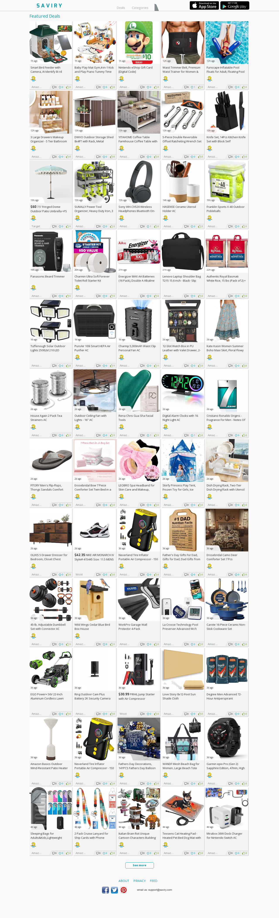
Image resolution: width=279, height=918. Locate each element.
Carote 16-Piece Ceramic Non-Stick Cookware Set (226, 627)
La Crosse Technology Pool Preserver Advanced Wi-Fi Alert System (180, 629)
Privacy (139, 881)
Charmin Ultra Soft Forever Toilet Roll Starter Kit (92, 278)
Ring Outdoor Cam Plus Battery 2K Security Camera (93, 696)
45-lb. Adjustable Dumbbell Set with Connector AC (48, 627)
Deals (121, 7)
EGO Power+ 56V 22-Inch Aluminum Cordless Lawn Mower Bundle (47, 698)
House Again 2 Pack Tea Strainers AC (46, 418)
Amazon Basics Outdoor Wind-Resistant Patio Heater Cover (49, 768)
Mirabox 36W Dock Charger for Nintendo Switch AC (224, 836)
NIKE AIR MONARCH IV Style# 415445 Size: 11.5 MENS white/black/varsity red (94, 559)
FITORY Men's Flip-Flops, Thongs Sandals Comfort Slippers (47, 489)
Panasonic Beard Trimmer (48, 276)
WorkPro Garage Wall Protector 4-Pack (133, 627)
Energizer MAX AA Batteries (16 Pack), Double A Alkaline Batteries (137, 280)
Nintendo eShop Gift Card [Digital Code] (136, 69)
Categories (140, 7)
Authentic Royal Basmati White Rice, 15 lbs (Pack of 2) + (226, 280)
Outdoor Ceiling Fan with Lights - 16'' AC (91, 418)
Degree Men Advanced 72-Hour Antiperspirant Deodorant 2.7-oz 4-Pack (224, 698)
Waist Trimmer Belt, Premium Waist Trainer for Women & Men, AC (181, 71)
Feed (153, 881)
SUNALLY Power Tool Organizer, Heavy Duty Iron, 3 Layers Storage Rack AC (94, 211)
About (124, 881)
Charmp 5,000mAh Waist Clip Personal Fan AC (137, 348)
